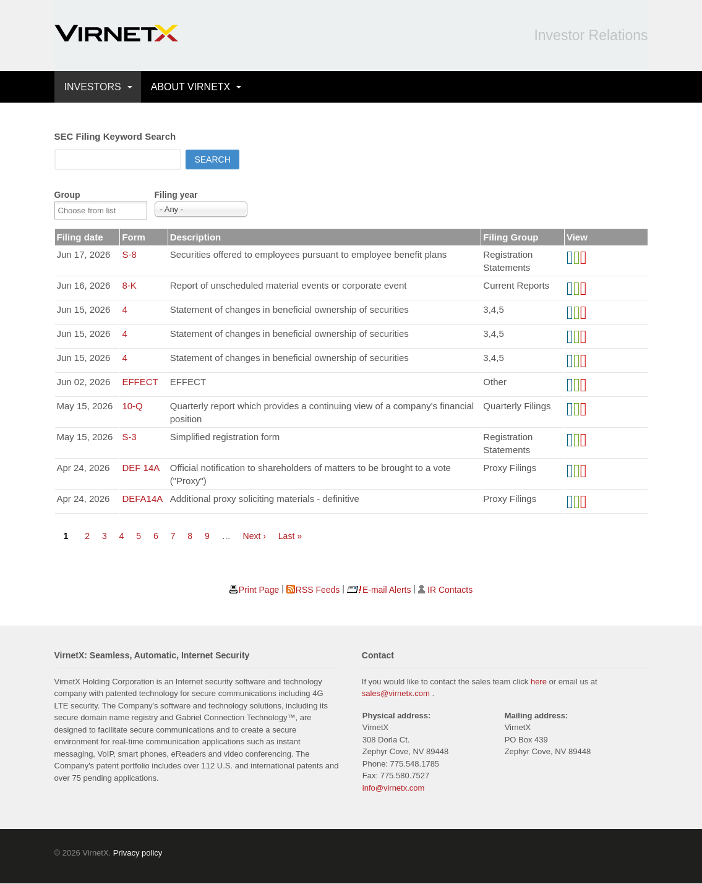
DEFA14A (142, 498)
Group (67, 195)
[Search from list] (95, 210)
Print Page (259, 590)
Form (133, 237)
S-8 (129, 254)
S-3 (129, 436)
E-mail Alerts (386, 590)
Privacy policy (137, 852)
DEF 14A (141, 467)
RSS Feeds (318, 590)
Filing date (80, 237)
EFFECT (140, 381)
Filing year (176, 195)
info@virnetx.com (393, 788)
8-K (129, 285)
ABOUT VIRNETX (191, 87)
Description (195, 237)
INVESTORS (92, 87)
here (539, 681)
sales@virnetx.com (396, 693)
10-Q (132, 406)
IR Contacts (450, 590)
